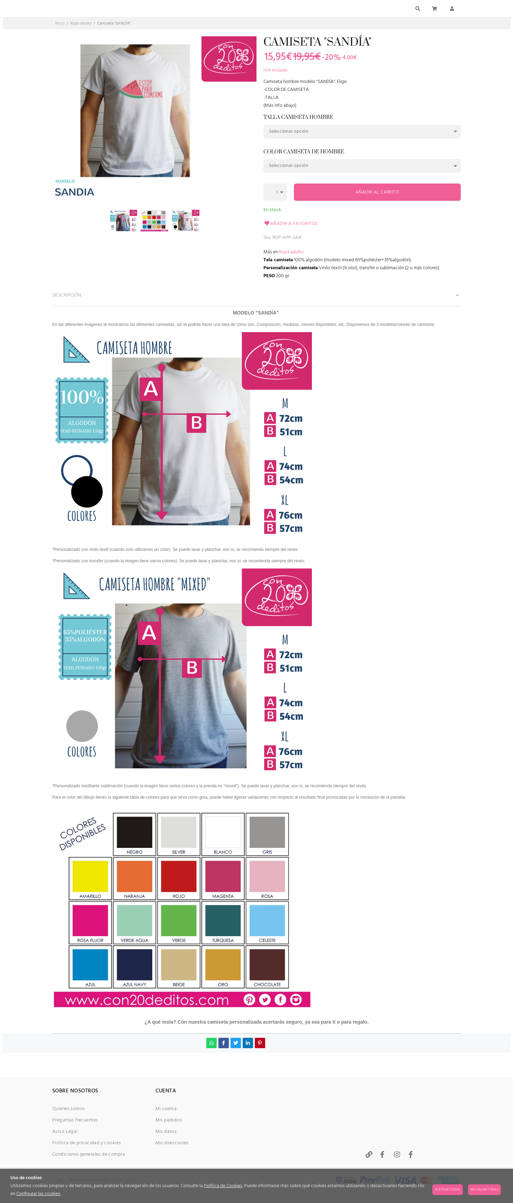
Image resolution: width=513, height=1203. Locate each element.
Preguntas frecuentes (75, 1120)
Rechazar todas (484, 1189)
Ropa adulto (291, 252)
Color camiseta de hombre (303, 152)
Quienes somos (68, 1109)
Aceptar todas (447, 1189)
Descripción (66, 295)
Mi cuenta (166, 1109)
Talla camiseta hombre (298, 118)
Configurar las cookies (38, 1194)
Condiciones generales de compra (88, 1154)
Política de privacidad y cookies (86, 1143)
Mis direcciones (172, 1143)
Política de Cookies (223, 1186)
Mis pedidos (168, 1120)
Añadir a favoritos (290, 224)
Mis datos (166, 1132)
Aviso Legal (65, 1132)
